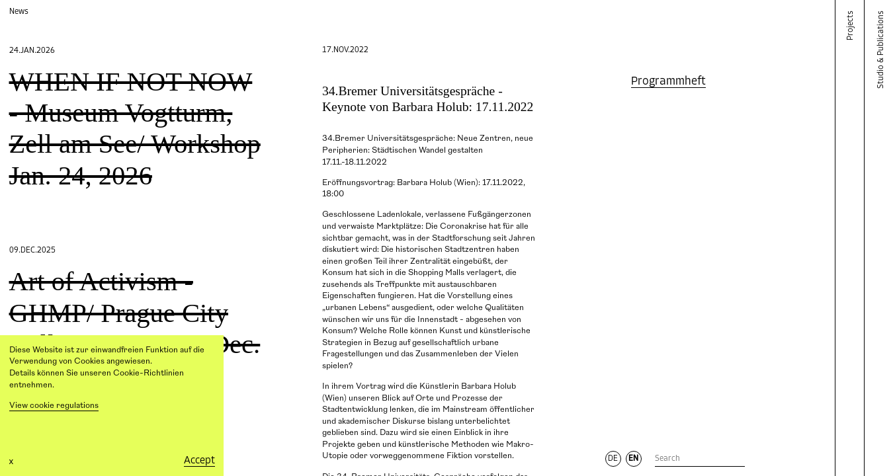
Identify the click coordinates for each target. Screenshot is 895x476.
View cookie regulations (54, 406)
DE (613, 459)
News (18, 11)
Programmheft (668, 81)
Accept (199, 461)
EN (633, 459)
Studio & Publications (881, 50)
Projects (851, 25)
